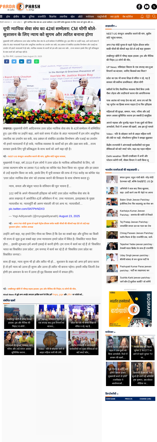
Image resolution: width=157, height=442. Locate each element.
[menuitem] (8, 16)
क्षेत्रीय (15, 16)
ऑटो (80, 16)
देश (23, 16)
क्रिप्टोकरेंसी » (111, 393)
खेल (72, 16)
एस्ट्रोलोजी (101, 16)
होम (8, 16)
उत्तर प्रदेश (17, 22)
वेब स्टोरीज (127, 16)
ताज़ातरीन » (111, 26)
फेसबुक (55, 294)
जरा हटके (114, 16)
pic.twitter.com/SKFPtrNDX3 (26, 208)
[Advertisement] (51, 387)
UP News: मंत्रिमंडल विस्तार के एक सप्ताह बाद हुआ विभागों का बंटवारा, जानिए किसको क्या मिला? (129, 69)
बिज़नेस (52, 16)
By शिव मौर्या (8, 56)
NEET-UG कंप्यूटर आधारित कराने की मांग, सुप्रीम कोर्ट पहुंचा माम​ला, (37, 156)
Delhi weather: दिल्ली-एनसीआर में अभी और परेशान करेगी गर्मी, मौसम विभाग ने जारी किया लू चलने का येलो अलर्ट (127, 160)
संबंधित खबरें (9, 300)
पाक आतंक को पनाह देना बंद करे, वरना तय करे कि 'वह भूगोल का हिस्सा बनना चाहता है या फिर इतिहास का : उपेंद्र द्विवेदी (129, 104)
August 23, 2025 (69, 216)
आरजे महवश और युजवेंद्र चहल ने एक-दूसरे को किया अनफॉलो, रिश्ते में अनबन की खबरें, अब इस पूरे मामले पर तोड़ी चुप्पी (129, 126)
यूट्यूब (61, 294)
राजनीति (41, 16)
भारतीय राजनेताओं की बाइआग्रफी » (122, 169)
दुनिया (31, 16)
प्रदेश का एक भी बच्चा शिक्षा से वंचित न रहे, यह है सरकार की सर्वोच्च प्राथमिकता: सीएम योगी (128, 80)
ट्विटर (69, 294)
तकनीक (63, 16)
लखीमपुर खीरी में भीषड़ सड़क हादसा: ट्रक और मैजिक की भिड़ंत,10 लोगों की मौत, (42, 288)
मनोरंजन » (110, 332)
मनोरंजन (89, 16)
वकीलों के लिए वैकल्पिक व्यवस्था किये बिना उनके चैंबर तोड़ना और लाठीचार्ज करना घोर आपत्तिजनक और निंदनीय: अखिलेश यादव (128, 93)
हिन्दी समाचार (5, 22)
